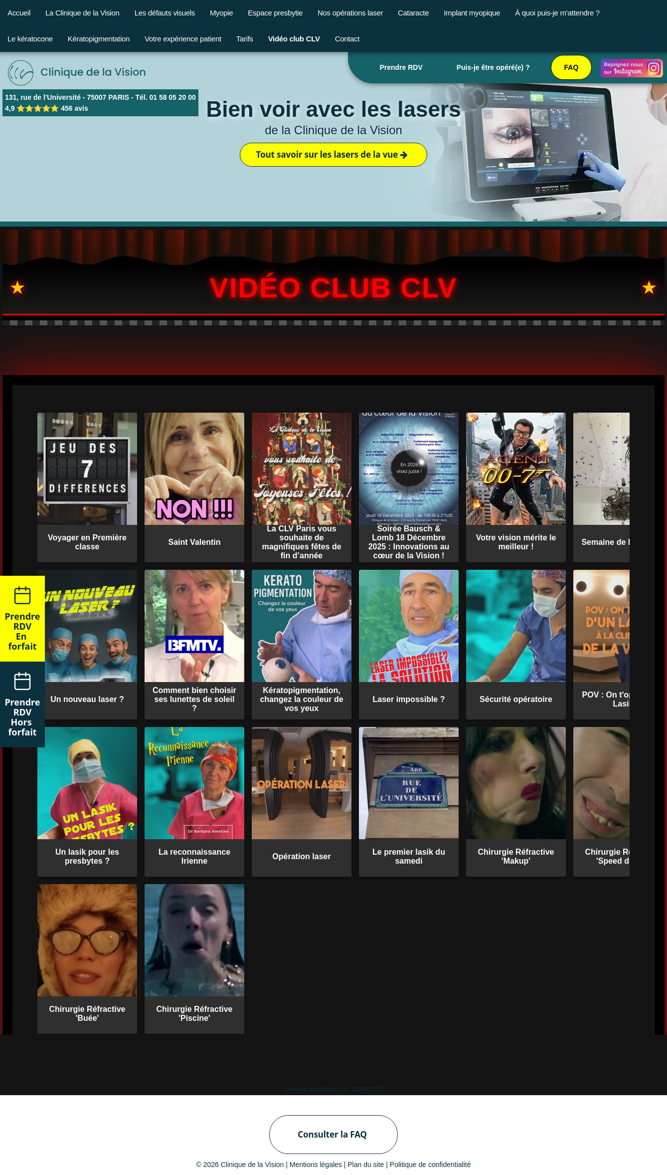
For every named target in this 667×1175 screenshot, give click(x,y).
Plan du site (365, 1165)
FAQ (571, 67)
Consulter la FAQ (332, 1134)
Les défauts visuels (165, 12)
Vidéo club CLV (294, 38)
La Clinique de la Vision (82, 12)
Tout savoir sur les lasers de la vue (331, 154)
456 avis (74, 108)
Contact (347, 38)
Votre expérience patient (183, 38)
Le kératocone (30, 38)
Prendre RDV (400, 67)
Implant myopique (472, 12)
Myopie (221, 12)
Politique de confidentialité (430, 1165)
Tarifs (244, 38)
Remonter (639, 605)
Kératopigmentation (99, 38)
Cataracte (413, 12)
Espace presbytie (275, 12)
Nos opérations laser (350, 12)
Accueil (18, 12)
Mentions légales (316, 1165)
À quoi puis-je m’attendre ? (557, 12)
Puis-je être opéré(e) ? (493, 67)
